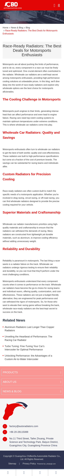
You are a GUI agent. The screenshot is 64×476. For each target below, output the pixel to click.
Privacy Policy (29, 463)
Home (5, 27)
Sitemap (12, 463)
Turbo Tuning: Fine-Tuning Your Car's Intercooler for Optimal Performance (24, 348)
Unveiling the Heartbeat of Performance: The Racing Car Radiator (28, 338)
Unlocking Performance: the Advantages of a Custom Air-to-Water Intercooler (28, 357)
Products (10, 372)
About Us (9, 381)
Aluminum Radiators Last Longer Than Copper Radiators (29, 329)
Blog (28, 27)
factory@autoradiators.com (23, 426)
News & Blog (17, 27)
